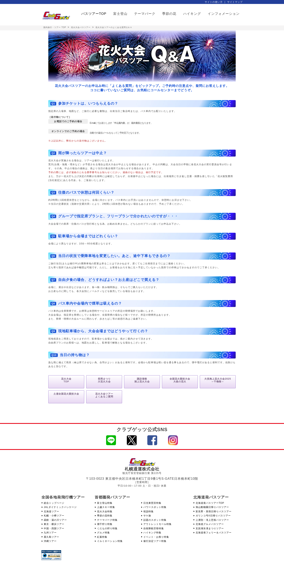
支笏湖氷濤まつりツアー (210, 528)
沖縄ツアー (50, 541)
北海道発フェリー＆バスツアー (214, 532)
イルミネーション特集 (110, 541)
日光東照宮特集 (152, 503)
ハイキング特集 (152, 532)
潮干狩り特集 (104, 524)
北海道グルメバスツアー (210, 524)
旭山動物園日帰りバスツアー (212, 507)
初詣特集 (148, 511)
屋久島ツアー (51, 537)
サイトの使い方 (214, 2)
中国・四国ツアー (54, 528)
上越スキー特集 (106, 507)
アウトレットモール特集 (157, 524)
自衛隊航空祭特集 (153, 528)
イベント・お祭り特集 (156, 537)
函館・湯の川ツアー (55, 520)
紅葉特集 (102, 537)
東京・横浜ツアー (54, 524)
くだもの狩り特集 (107, 528)
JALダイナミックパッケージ (60, 507)
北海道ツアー (51, 511)
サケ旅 (147, 515)
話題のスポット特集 (154, 520)
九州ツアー (50, 532)
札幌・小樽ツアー (54, 515)
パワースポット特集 (154, 507)
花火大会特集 (104, 511)
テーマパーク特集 (107, 520)
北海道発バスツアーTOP (210, 503)
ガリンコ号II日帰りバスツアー (213, 515)
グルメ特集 (103, 532)
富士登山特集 (104, 503)
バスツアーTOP (93, 14)
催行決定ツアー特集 (154, 541)
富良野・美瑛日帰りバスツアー (214, 511)
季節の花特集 (104, 515)
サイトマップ (235, 2)
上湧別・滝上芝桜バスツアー (212, 520)
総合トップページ (54, 503)
